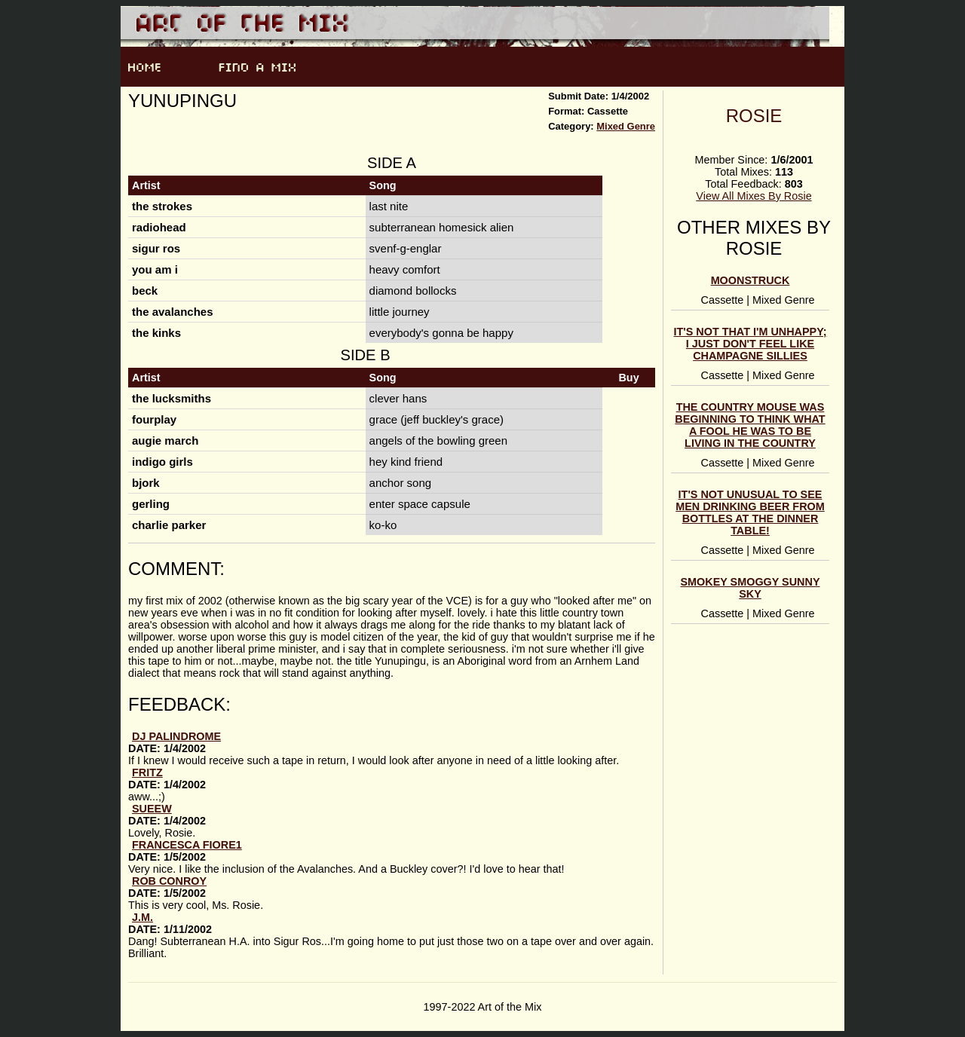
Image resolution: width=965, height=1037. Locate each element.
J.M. (142, 917)
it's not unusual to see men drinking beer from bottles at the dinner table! (750, 512)
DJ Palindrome (176, 736)
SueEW (152, 809)
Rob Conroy (169, 881)
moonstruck (750, 280)
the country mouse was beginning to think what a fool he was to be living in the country (750, 425)
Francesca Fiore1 (187, 845)
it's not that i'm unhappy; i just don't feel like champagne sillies (750, 344)
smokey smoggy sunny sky (750, 588)
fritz (147, 772)
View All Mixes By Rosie (753, 196)
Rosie (754, 116)
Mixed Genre (625, 126)
